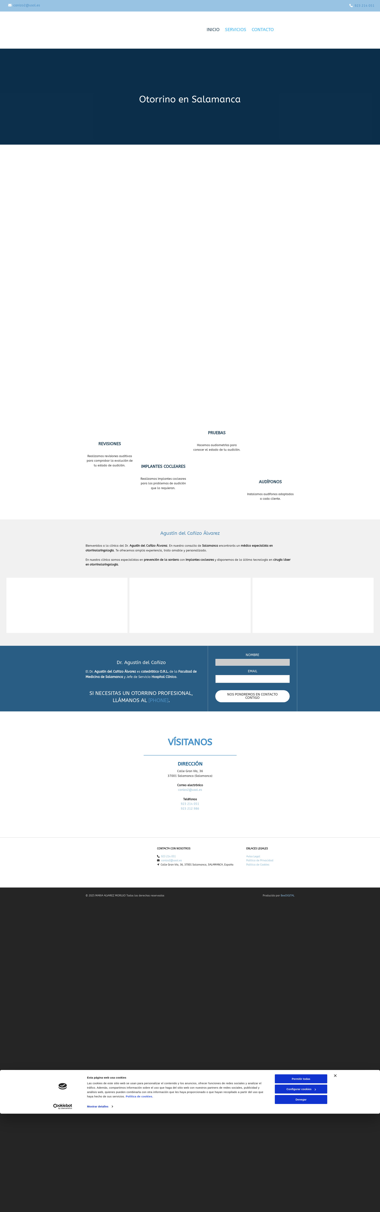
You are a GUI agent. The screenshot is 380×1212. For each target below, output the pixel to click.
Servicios (235, 29)
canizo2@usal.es (26, 5)
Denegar (301, 786)
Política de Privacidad (259, 860)
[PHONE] (158, 700)
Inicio (213, 29)
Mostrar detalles (97, 793)
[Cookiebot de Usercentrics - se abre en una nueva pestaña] (63, 793)
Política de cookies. (139, 783)
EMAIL (252, 671)
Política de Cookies (257, 864)
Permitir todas (301, 765)
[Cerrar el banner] (335, 762)
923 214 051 (365, 6)
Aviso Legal (253, 856)
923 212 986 (190, 808)
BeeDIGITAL (287, 895)
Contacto (263, 29)
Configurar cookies (301, 775)
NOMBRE (252, 655)
